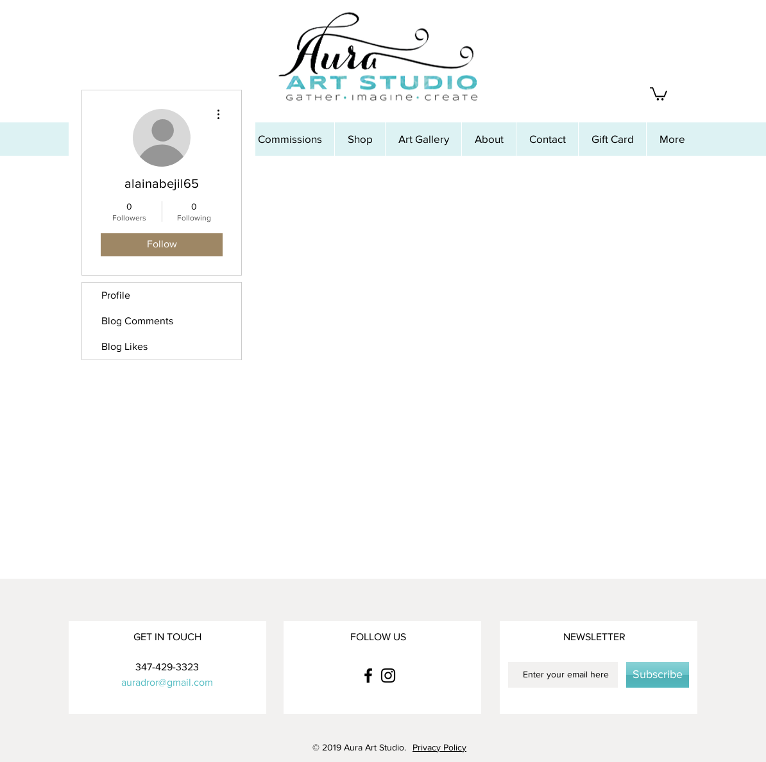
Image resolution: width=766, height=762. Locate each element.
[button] (658, 93)
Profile (115, 295)
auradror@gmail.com (167, 682)
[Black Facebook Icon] (368, 675)
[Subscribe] (657, 675)
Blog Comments (137, 320)
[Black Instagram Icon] (388, 675)
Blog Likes (124, 346)
